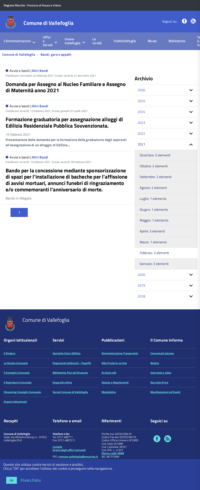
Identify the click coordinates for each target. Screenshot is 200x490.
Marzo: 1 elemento (153, 242)
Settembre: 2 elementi (156, 176)
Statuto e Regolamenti (115, 382)
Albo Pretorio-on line (114, 363)
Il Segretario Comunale (18, 382)
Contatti (57, 447)
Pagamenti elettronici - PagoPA (72, 363)
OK (11, 480)
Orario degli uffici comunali (69, 450)
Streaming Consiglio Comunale (22, 392)
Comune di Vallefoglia (48, 23)
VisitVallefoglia (125, 40)
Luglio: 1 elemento (153, 198)
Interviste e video (160, 373)
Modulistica (109, 392)
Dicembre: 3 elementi (155, 155)
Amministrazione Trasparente (120, 353)
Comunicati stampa (162, 353)
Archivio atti (109, 373)
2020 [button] (141, 274)
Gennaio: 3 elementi (154, 263)
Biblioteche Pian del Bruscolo (70, 373)
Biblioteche (177, 40)
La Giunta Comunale (16, 363)
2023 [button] (141, 122)
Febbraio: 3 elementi (154, 252)
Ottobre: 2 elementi (154, 166)
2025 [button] (141, 100)
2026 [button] (141, 90)
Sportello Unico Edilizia (67, 353)
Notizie (154, 363)
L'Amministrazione (17, 40)
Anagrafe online (62, 382)
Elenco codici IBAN (113, 453)
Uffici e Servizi (48, 41)
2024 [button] (141, 111)
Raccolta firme (159, 382)
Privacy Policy (30, 479)
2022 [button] (141, 133)
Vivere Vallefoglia (72, 41)
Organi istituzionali (15, 401)
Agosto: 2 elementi (153, 187)
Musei (152, 40)
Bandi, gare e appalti (56, 54)
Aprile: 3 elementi (152, 231)
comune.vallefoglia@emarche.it (78, 456)
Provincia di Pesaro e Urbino (44, 5)
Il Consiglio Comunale (17, 373)
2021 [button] (141, 144)
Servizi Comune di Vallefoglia (70, 392)
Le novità (97, 41)
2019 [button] (141, 285)
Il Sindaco (9, 353)
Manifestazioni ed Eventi (165, 392)
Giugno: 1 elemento (154, 209)
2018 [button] (141, 296)
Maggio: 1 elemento (154, 220)
